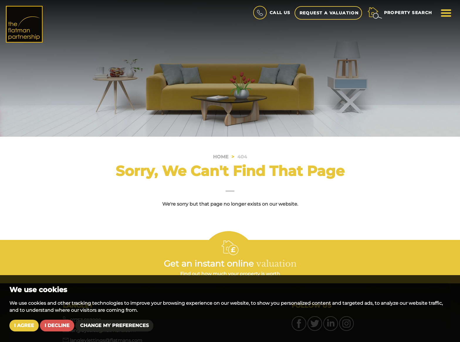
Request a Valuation (329, 13)
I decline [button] (57, 325)
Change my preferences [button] (114, 325)
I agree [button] (24, 325)
